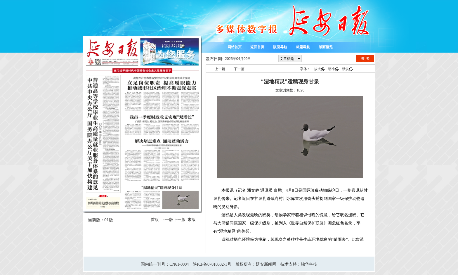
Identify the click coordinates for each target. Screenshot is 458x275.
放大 (319, 69)
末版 (192, 219)
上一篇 (220, 69)
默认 (347, 69)
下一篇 (239, 69)
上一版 (167, 219)
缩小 (333, 69)
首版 (155, 219)
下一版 (179, 219)
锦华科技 (309, 264)
